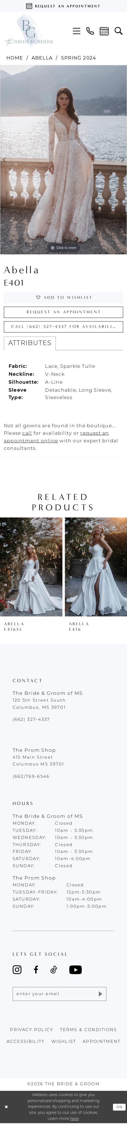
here (74, 1120)
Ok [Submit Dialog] (119, 1107)
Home (14, 58)
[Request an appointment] (63, 6)
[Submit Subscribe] (99, 995)
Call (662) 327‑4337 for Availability (66, 327)
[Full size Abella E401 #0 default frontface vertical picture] (63, 159)
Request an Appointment (64, 312)
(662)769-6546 (31, 777)
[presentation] (31, 567)
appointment (101, 1043)
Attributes (29, 344)
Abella (42, 58)
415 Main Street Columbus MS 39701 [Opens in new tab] (38, 761)
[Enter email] (59, 995)
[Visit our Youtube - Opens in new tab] (75, 970)
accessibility (26, 1043)
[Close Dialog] (6, 1108)
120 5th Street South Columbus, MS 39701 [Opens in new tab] (39, 705)
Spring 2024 (78, 58)
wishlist (63, 1043)
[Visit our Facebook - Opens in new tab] (36, 971)
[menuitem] (76, 31)
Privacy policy (31, 1031)
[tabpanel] (63, 159)
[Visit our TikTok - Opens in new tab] (53, 971)
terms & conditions (88, 1031)
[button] (76, 31)
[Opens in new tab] (27, 434)
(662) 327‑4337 (31, 721)
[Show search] (118, 31)
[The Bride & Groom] (28, 31)
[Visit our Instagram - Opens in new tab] (17, 971)
